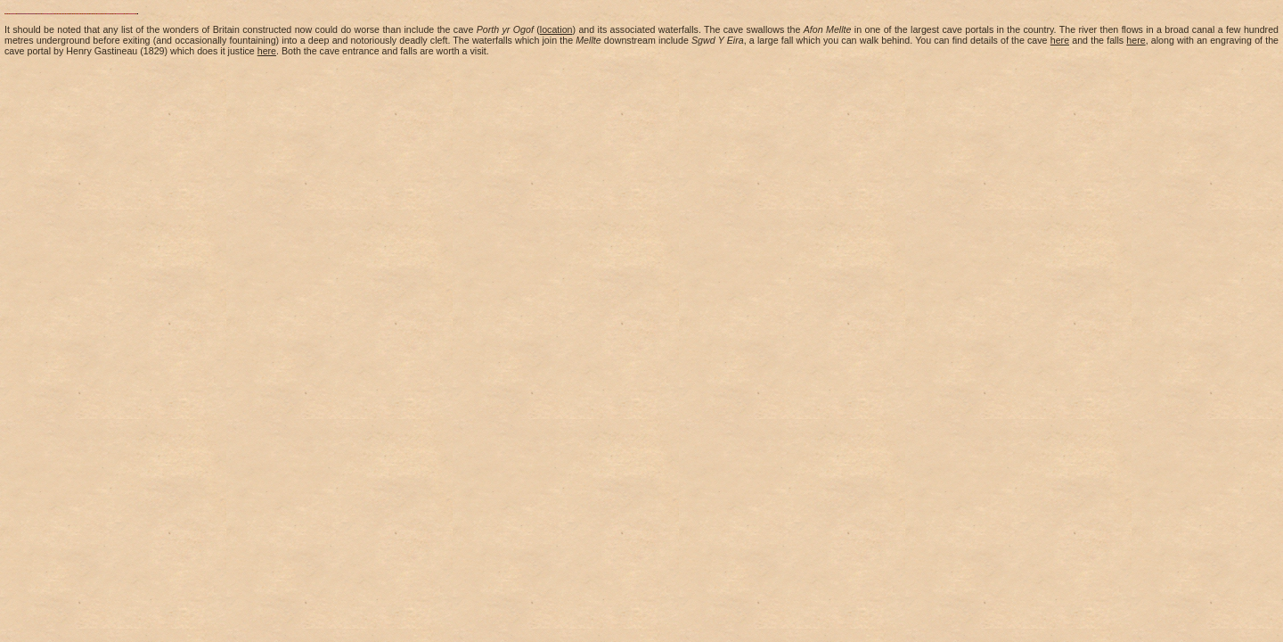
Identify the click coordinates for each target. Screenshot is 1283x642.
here (1059, 40)
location (556, 29)
